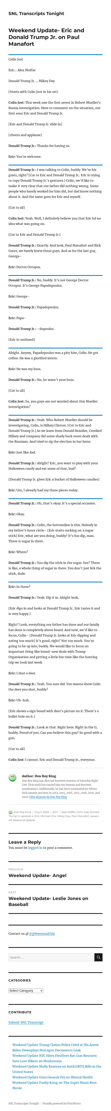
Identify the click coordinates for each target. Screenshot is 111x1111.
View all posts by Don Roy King (48, 797)
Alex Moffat (68, 812)
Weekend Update (24, 820)
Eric (36, 816)
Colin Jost (83, 812)
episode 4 (27, 816)
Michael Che (48, 816)
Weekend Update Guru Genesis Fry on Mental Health (52, 1077)
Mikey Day (63, 816)
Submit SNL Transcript (26, 1022)
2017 (55, 812)
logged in (35, 848)
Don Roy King (22, 812)
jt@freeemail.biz (42, 934)
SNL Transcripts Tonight (36, 13)
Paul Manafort (80, 816)
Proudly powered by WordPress (62, 1103)
